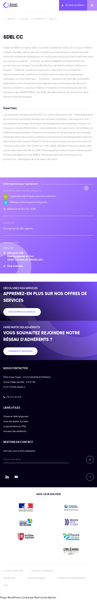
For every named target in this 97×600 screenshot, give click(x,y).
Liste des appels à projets (15, 421)
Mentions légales (36, 578)
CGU (5, 585)
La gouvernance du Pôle (14, 426)
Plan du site (9, 578)
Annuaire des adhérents (14, 431)
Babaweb (48, 571)
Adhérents (39, 19)
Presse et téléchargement (15, 416)
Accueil (24, 19)
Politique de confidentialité (71, 578)
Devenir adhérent (73, 5)
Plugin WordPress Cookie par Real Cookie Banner (28, 598)
